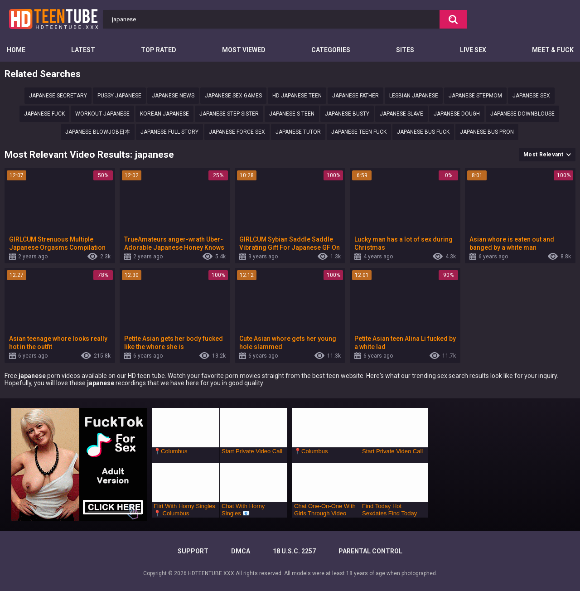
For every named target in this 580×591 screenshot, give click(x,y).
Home (16, 49)
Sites (405, 49)
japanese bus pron (487, 132)
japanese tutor (298, 132)
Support (193, 551)
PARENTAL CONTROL (370, 551)
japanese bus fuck (423, 132)
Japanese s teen (291, 114)
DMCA (240, 551)
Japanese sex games (233, 95)
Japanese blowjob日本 (97, 132)
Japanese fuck (44, 114)
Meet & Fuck (553, 49)
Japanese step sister (229, 114)
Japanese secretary (58, 95)
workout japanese (102, 114)
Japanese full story (169, 132)
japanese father (355, 95)
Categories (330, 49)
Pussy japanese (119, 95)
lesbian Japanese (413, 95)
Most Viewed (244, 49)
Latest (83, 49)
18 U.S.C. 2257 (294, 551)
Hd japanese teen (297, 95)
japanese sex (531, 95)
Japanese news (173, 95)
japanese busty (347, 114)
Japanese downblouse (522, 114)
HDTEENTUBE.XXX (211, 573)
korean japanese (164, 114)
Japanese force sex (237, 132)
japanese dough (457, 114)
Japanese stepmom (475, 95)
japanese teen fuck (359, 132)
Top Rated (158, 49)
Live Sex (473, 49)
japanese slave (401, 114)
